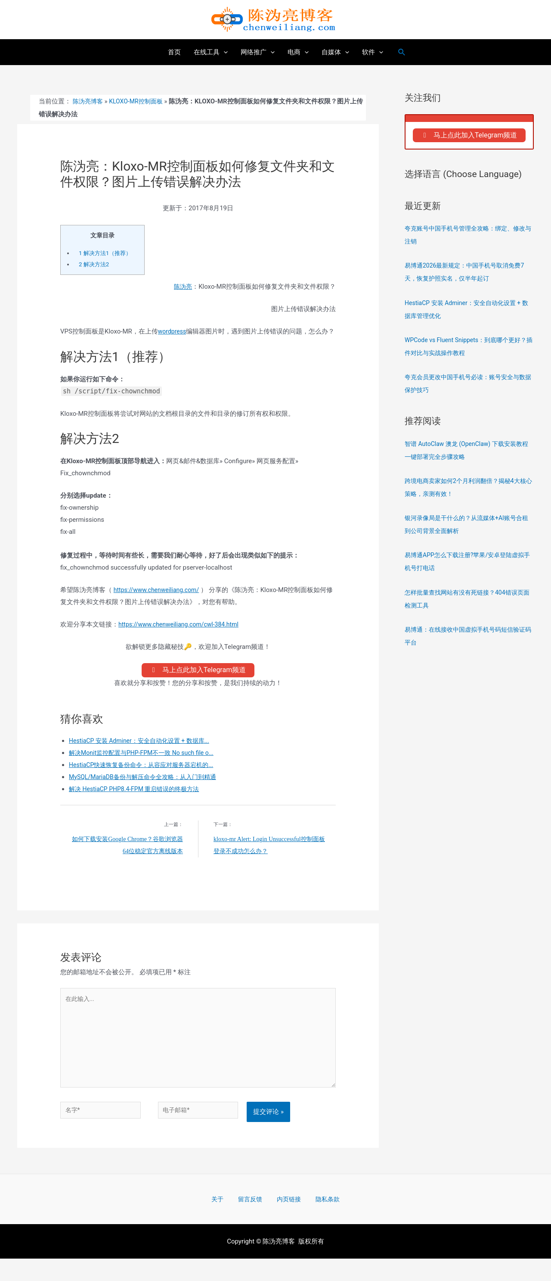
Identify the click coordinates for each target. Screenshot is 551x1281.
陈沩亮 (182, 286)
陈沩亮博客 (89, 101)
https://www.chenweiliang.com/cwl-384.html (182, 636)
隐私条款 (317, 1221)
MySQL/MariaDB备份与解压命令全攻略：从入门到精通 (147, 791)
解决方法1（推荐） (107, 252)
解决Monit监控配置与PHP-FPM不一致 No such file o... (146, 767)
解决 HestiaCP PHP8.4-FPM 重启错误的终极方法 (138, 803)
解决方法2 (95, 264)
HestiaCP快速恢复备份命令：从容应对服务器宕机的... (146, 779)
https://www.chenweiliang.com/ (159, 601)
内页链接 (285, 1221)
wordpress (173, 331)
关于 (226, 1221)
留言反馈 (253, 1221)
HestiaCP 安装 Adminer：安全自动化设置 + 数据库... (144, 755)
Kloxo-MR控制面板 (139, 101)
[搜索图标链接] (402, 52)
